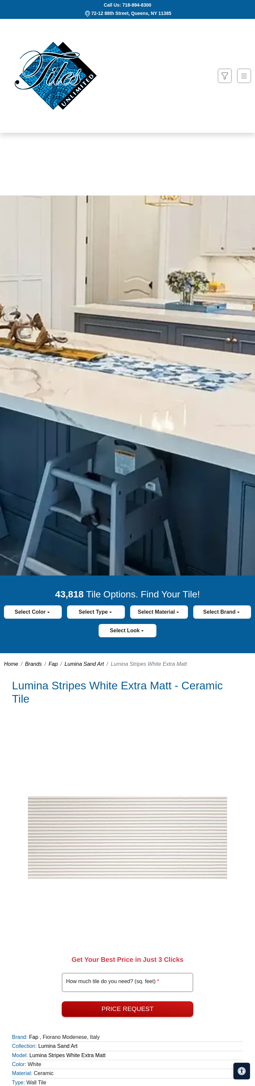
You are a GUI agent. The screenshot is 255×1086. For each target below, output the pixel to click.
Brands (33, 664)
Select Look (125, 630)
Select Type (94, 612)
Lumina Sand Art (84, 664)
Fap (53, 664)
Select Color (31, 612)
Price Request (128, 1008)
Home (11, 664)
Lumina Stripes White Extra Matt (67, 1055)
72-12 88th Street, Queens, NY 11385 (131, 13)
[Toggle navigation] (244, 76)
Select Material (157, 612)
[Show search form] (225, 76)
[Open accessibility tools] (241, 1071)
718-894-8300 (136, 5)
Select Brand (220, 612)
